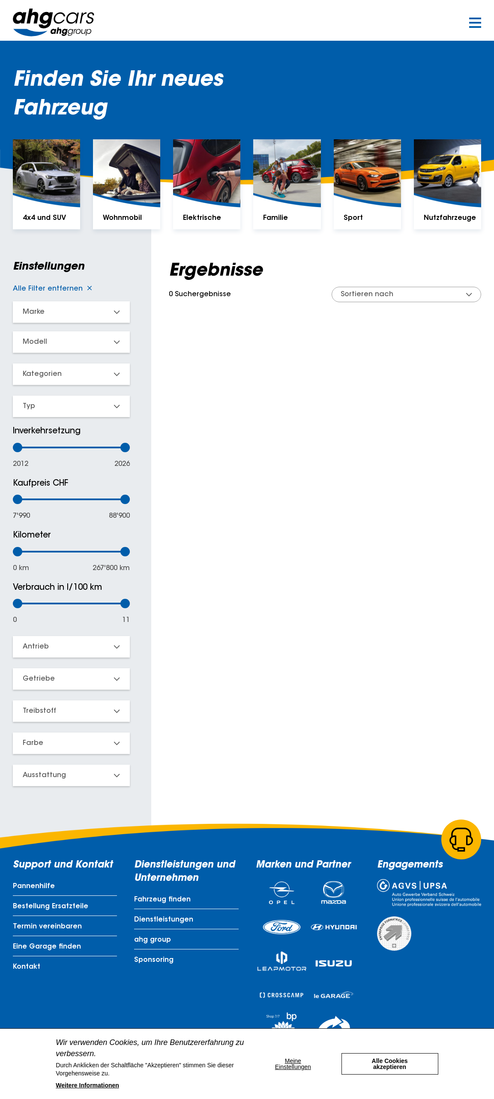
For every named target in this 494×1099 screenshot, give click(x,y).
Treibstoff (39, 711)
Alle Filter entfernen (48, 288)
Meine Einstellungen (293, 1063)
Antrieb (36, 646)
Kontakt (26, 967)
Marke (34, 312)
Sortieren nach (367, 294)
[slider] (17, 447)
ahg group (152, 940)
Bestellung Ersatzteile (50, 906)
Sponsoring (154, 960)
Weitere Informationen (87, 1085)
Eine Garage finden (47, 946)
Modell (35, 342)
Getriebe (39, 679)
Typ (29, 406)
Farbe (33, 743)
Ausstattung (44, 775)
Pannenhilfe (34, 886)
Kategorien (42, 374)
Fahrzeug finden (162, 899)
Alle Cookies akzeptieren (390, 1063)
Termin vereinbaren (47, 926)
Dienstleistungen (163, 919)
